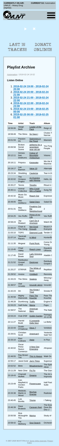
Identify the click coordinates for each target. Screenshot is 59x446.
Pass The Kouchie (33, 296)
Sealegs (33, 279)
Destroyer (33, 262)
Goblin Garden (35, 316)
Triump (32, 400)
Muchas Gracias (33, 393)
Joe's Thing (34, 361)
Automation (12, 74)
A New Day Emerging (34, 348)
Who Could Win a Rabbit (35, 190)
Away (31, 340)
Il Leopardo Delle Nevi (34, 321)
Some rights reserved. (38, 441)
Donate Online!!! (43, 47)
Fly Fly (32, 370)
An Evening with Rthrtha (34, 179)
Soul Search (34, 423)
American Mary (33, 310)
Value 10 (33, 168)
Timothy (33, 185)
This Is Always (35, 356)
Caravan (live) (35, 407)
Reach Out (34, 196)
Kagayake (33, 162)
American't (34, 334)
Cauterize (33, 173)
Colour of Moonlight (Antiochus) (34, 155)
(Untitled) (33, 274)
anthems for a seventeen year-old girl (35, 147)
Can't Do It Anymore (34, 222)
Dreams (33, 375)
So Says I (33, 134)
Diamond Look (35, 232)
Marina (32, 415)
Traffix (32, 301)
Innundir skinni (35, 285)
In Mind (32, 237)
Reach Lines (35, 249)
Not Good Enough (33, 228)
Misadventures (35, 366)
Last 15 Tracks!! (17, 47)
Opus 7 (32, 328)
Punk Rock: (34, 243)
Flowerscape (35, 384)
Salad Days (34, 202)
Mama (32, 305)
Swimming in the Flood (35, 140)
